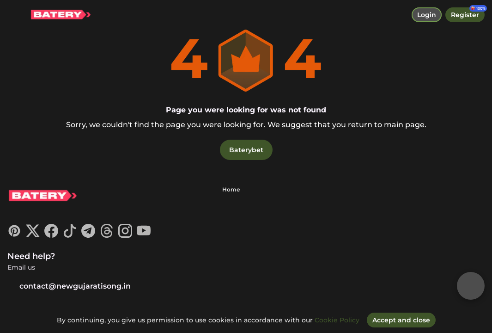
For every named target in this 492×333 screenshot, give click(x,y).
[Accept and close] (401, 320)
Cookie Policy (337, 320)
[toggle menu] (15, 15)
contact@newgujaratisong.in (69, 286)
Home (231, 189)
